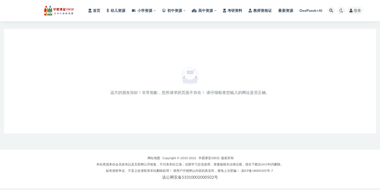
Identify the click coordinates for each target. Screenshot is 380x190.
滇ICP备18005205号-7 (257, 171)
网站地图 (154, 158)
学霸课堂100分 (209, 158)
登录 (355, 10)
